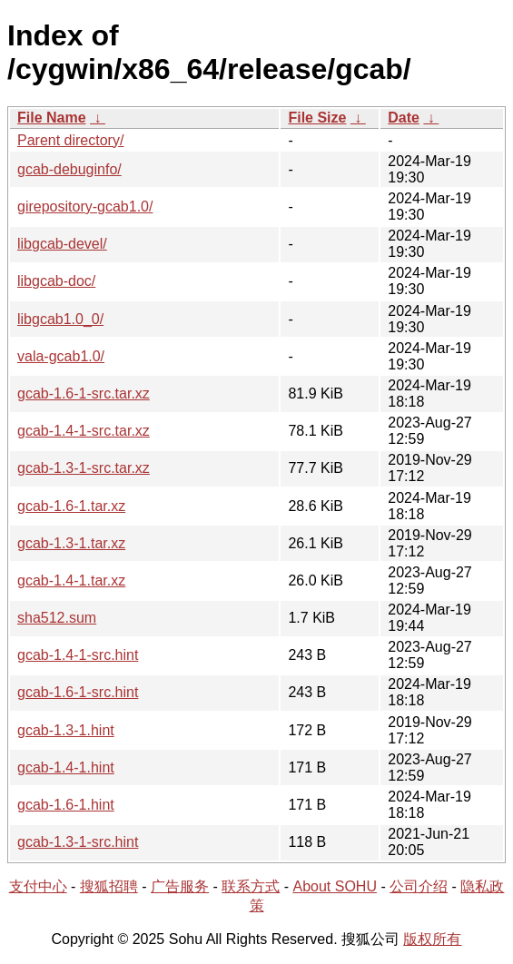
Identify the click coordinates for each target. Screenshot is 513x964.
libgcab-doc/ (56, 281)
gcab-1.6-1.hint (65, 804)
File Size (317, 117)
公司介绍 (419, 886)
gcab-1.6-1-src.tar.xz (83, 393)
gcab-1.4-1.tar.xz (71, 580)
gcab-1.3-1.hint (65, 730)
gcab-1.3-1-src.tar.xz (83, 468)
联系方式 (251, 886)
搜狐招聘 (109, 886)
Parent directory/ (70, 140)
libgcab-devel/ (62, 243)
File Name (51, 117)
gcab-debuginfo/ (69, 169)
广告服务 (180, 886)
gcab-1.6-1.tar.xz (71, 506)
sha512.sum (56, 617)
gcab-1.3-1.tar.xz (71, 543)
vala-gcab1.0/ (60, 356)
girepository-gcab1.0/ (85, 206)
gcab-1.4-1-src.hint (77, 655)
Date (403, 117)
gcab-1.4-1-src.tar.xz (83, 430)
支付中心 (38, 886)
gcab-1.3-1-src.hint (77, 842)
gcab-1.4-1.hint (65, 767)
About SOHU (334, 886)
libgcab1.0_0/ (60, 319)
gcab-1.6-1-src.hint (77, 692)
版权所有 (432, 939)
